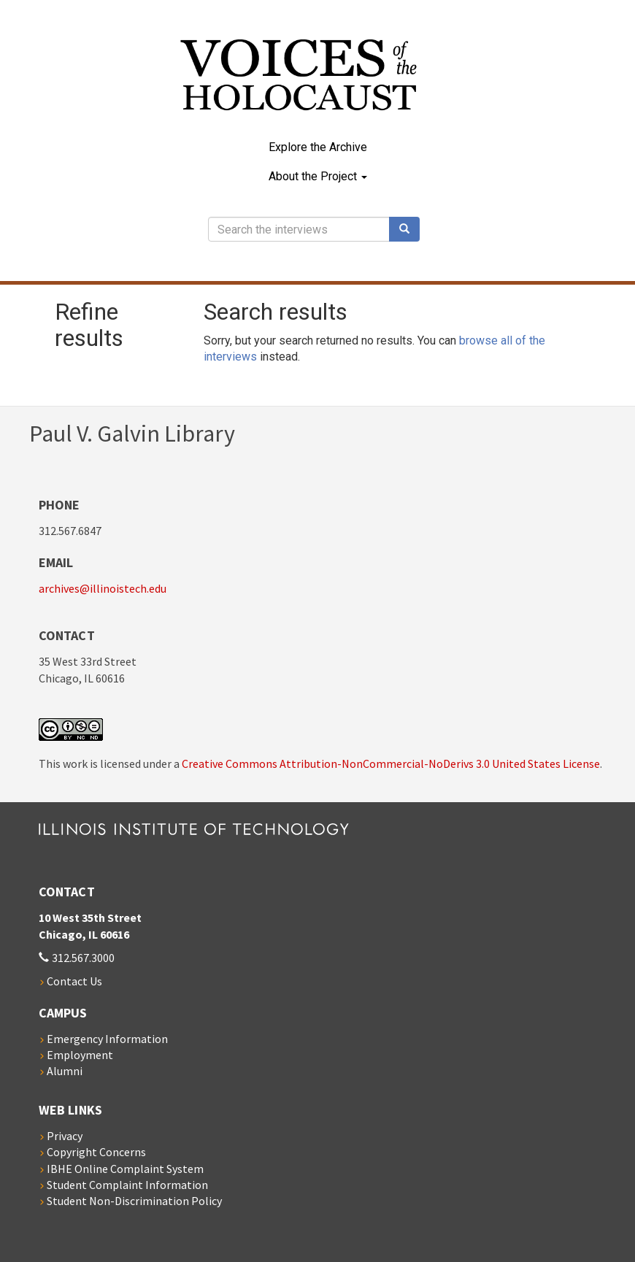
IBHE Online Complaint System (125, 1168)
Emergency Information (107, 1038)
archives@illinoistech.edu (102, 588)
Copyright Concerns (96, 1151)
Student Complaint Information (127, 1184)
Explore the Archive (318, 147)
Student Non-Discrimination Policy (134, 1200)
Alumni (64, 1070)
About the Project (318, 176)
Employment (80, 1054)
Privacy (64, 1135)
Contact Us (74, 981)
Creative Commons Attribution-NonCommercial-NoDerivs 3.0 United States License (391, 763)
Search (409, 229)
